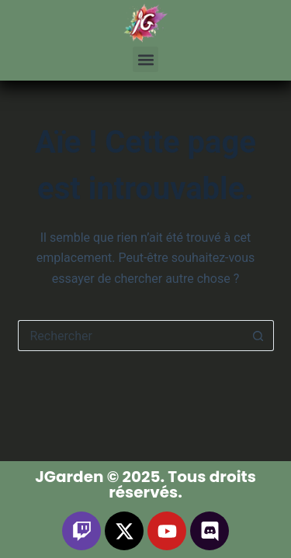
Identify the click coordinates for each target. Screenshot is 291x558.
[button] (145, 59)
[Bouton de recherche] (258, 335)
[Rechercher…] (130, 335)
